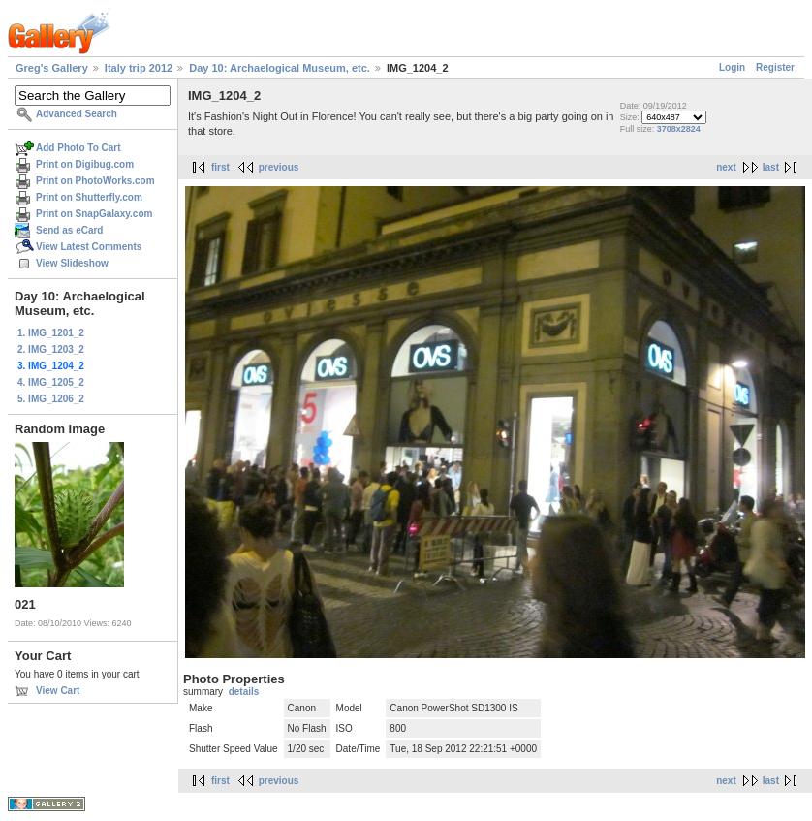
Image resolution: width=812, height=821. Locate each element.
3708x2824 (679, 129)
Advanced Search (76, 114)
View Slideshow (72, 263)
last (771, 167)
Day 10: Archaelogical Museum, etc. (279, 68)
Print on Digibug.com (85, 164)
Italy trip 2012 (138, 68)
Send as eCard (69, 230)
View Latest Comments (88, 246)
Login (732, 67)
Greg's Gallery (52, 68)
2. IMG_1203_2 (50, 349)
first (220, 167)
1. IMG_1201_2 (50, 333)
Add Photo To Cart (78, 147)
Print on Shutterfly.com (89, 197)
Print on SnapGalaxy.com (94, 213)
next (726, 167)
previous (279, 167)
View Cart (57, 690)
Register (775, 67)
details (244, 691)
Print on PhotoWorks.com (95, 180)
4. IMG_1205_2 (50, 382)
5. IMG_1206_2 (50, 399)
